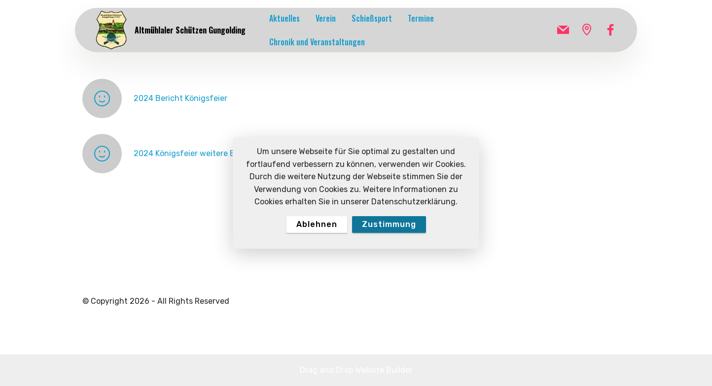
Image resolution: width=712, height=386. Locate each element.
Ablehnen (316, 224)
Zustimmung (389, 224)
